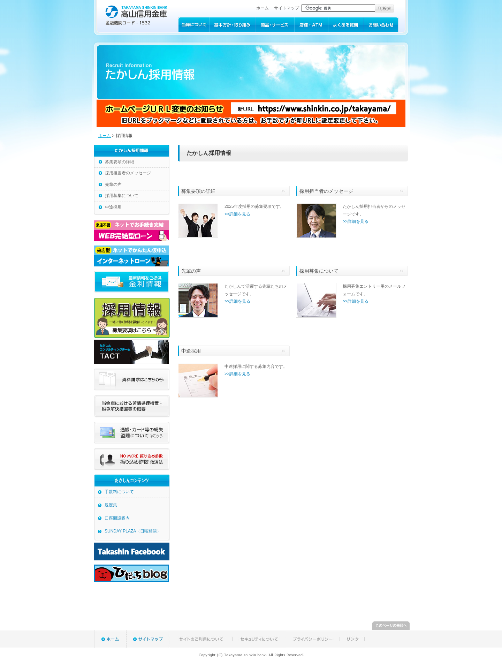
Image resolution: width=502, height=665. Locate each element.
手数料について (119, 491)
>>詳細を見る (237, 214)
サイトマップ (286, 8)
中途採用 (113, 207)
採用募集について (121, 195)
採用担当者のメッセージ (128, 173)
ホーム (262, 8)
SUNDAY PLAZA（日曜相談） (133, 531)
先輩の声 (113, 184)
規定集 (111, 504)
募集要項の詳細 (119, 161)
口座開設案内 (117, 518)
